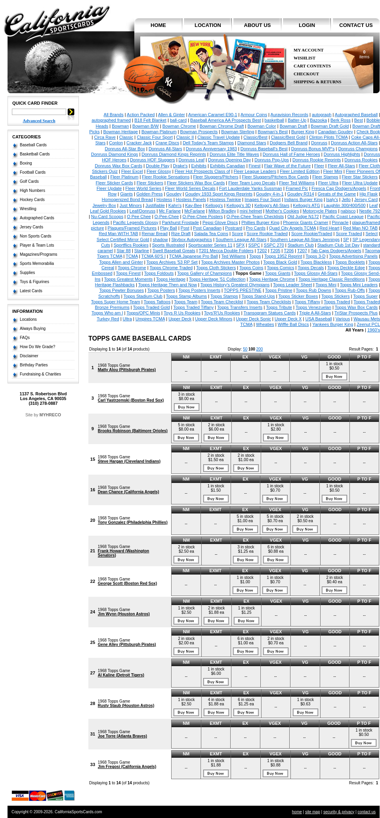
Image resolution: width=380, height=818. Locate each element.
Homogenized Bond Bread (127, 199)
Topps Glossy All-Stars (316, 273)
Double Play (157, 165)
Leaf (373, 205)
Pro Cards (255, 228)
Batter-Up (297, 120)
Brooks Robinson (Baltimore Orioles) (133, 431)
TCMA (132, 256)
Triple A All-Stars (315, 312)
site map (312, 812)
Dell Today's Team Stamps (208, 142)
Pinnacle (340, 222)
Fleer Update (109, 188)
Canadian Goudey (335, 131)
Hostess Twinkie (225, 199)
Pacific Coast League (343, 216)
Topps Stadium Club (143, 296)
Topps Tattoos (156, 301)
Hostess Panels (191, 199)
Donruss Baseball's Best (264, 148)
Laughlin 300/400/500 (345, 205)
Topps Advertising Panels (353, 256)
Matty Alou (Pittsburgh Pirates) (127, 370)
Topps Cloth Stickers (216, 267)
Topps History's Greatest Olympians (235, 284)
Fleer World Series (143, 188)
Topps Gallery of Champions (204, 273)
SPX (240, 245)
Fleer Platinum (124, 176)
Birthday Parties (34, 365)
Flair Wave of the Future (287, 165)
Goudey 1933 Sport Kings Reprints (218, 194)
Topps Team (185, 301)
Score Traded (349, 233)
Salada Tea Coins (211, 233)
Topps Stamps (224, 296)
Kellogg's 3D (239, 205)
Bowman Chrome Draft (222, 126)
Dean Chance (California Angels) (128, 492)
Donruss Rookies (361, 159)
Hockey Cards (32, 199)
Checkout (306, 74)
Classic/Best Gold (288, 137)
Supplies (27, 272)
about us (257, 25)
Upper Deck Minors (213, 318)
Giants (126, 194)
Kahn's (174, 205)
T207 (302, 250)
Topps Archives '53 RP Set (172, 262)
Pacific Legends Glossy (135, 222)
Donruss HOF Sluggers (152, 159)
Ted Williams (233, 256)
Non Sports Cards (35, 236)
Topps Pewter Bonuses (121, 290)
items (364, 54)
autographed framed (111, 120)
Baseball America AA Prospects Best (225, 120)
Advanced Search (39, 120)
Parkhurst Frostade (180, 222)
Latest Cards (31, 291)
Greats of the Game (337, 194)
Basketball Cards (35, 154)
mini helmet (251, 211)
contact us (355, 25)
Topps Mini (325, 284)
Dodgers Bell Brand (288, 142)
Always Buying (33, 328)
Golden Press (149, 194)
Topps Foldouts (159, 273)
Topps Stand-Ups (258, 296)
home (158, 25)
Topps (255, 256)
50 (245, 349)
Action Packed (141, 114)
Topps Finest (128, 273)
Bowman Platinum (159, 131)
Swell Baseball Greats (174, 250)
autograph (322, 114)
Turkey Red (108, 318)
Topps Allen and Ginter (121, 262)
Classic (126, 137)
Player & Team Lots (37, 245)
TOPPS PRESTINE (243, 290)
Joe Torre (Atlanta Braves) (122, 736)
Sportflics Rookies (131, 245)
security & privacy (338, 812)
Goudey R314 (300, 194)
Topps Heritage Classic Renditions (331, 279)
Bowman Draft (293, 126)
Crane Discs (167, 142)
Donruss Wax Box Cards (118, 165)
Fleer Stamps (325, 176)
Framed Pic (297, 188)
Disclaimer (29, 356)
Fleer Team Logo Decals (251, 182)
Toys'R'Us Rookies (222, 312)
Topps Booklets (350, 262)
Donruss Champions (358, 148)
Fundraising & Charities (40, 374)
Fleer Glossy (159, 171)
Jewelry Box (104, 205)
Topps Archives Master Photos (230, 262)
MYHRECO (50, 414)
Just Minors (131, 205)
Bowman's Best (272, 131)
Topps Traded (337, 301)
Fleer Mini (332, 171)
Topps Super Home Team (115, 301)
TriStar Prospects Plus (356, 312)
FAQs (25, 337)
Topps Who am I (107, 312)
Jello (346, 199)
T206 (289, 250)
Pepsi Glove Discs (220, 222)
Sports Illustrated (168, 245)
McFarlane (194, 211)
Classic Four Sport (154, 137)
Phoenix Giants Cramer (305, 222)
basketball (275, 120)
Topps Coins (251, 267)
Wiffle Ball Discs (293, 324)
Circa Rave (104, 137)
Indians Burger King (303, 199)
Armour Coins (254, 114)
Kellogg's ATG (306, 205)
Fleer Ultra (328, 182)
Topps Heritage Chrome (272, 279)
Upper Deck (179, 318)
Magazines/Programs (38, 254)
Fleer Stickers (150, 182)
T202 (262, 250)
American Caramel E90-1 (212, 114)
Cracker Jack (139, 142)
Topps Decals (311, 267)
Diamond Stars (251, 142)
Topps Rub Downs (313, 290)
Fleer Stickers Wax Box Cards (196, 182)
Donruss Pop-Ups (271, 159)
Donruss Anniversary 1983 (211, 148)
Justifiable (155, 205)
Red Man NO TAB (360, 228)
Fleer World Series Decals (190, 188)
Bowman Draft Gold (330, 126)
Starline (141, 250)
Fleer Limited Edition (299, 171)
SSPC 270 (274, 245)
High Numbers (32, 190)
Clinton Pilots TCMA (328, 137)
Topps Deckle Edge (346, 267)
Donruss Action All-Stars (354, 142)
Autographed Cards (37, 218)
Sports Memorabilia (37, 263)
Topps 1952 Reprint (283, 256)
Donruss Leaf (191, 159)
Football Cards (33, 172)
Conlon (116, 142)
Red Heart (329, 228)
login (307, 25)
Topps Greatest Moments (128, 279)
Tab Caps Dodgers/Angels (336, 250)
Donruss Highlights (342, 154)
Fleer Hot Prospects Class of (202, 171)
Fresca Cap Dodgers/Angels (338, 188)
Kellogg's (214, 205)
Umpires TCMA (150, 318)
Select (372, 233)
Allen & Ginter (171, 114)
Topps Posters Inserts (199, 290)
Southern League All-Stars (241, 239)
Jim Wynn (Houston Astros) (124, 614)
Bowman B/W (145, 126)
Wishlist (304, 58)
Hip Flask (368, 194)
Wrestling (28, 209)
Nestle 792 (369, 211)
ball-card (178, 120)
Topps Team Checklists (268, 301)
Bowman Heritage (120, 131)
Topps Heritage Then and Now (167, 284)
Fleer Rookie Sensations (165, 176)
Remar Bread (155, 233)
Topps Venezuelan (313, 307)
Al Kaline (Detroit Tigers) (121, 675)
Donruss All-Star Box (125, 148)
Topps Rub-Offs (350, 290)
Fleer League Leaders (255, 171)
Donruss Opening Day (229, 159)
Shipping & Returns (317, 82)
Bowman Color (262, 126)
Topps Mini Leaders (359, 284)
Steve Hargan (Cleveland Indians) (129, 461)
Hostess (164, 199)
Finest (255, 165)
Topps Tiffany (308, 301)
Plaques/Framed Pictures (132, 228)
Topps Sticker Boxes (298, 296)
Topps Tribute (279, 307)
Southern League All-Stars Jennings (305, 239)
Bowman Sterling (237, 131)
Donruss (319, 142)
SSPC (254, 245)
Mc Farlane (170, 211)
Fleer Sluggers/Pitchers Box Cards (275, 176)
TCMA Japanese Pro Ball (193, 256)
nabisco (348, 211)
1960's (373, 330)
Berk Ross (340, 120)
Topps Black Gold (280, 262)
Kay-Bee (193, 205)
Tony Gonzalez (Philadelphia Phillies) (133, 522)
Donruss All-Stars (165, 148)
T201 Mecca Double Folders (226, 250)
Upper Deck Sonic (253, 318)
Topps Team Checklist (222, 301)
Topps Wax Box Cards (356, 307)
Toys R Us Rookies (182, 312)
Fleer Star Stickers (360, 176)
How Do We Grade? (37, 347)
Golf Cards (29, 181)
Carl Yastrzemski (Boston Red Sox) (131, 400)
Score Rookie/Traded (311, 233)
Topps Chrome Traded (171, 267)
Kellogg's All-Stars (271, 205)
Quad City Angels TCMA (292, 228)
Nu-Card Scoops (107, 216)
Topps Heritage (170, 279)
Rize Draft (181, 233)
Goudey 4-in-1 (270, 194)
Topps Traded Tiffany (193, 307)
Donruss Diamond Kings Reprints (173, 154)
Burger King (302, 131)
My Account (309, 50)
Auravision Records (289, 114)
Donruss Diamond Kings (114, 154)
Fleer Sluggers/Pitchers (215, 176)
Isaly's (332, 199)
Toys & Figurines (34, 282)
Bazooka (318, 120)
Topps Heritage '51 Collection (217, 279)
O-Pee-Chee (167, 216)
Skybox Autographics (191, 239)
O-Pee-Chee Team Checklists (255, 216)
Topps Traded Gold (151, 307)
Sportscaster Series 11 (210, 245)
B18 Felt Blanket (150, 120)
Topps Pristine (278, 290)
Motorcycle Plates (320, 211)
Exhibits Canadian (227, 165)
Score (237, 233)
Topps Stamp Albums (186, 296)
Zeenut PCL (368, 324)
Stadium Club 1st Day (338, 245)
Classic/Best (255, 137)
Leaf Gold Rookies (108, 211)
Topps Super (365, 296)
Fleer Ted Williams (297, 182)
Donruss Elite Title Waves (234, 154)
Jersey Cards (31, 227)
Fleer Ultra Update (360, 182)
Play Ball (168, 228)
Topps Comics (280, 267)
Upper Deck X (288, 318)
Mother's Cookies (282, 211)
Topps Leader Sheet (292, 284)
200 (259, 349)
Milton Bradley (222, 211)
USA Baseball (318, 318)
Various (343, 318)
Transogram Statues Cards (270, 312)
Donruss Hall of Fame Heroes (291, 154)
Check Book (368, 131)
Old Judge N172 (303, 216)
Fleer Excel (132, 171)
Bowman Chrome (179, 126)
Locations (28, 319)
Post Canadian (207, 228)
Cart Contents (312, 66)
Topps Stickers (335, 296)
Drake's (180, 165)
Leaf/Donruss (142, 211)
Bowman (120, 126)
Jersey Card (366, 199)
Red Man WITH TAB (118, 233)
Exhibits (198, 165)
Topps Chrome (132, 267)
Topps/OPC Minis (143, 312)
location (208, 25)
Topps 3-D (315, 256)
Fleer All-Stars (341, 165)
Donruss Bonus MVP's (313, 148)
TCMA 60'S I (153, 256)
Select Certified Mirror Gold (123, 239)
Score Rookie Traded (267, 233)
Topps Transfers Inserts (239, 307)
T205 (275, 250)
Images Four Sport (262, 199)
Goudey (174, 194)
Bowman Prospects (199, 131)
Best (358, 120)
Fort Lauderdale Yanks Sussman (250, 188)
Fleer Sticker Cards (114, 182)
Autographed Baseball (356, 114)
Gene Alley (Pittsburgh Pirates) (127, 644)
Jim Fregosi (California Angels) (127, 766)
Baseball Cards (33, 145)
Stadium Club (301, 245)
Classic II (185, 137)
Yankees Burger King (332, 324)
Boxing (26, 163)
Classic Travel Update (218, 137)
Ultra (127, 318)
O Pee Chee (139, 216)
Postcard (233, 228)
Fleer (319, 165)
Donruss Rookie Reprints (316, 159)
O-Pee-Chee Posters (202, 216)
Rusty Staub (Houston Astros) (126, 705)
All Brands (114, 114)
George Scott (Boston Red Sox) (127, 583)
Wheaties (265, 324)
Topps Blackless (316, 262)
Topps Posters (161, 290)
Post (185, 228)
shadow (160, 239)
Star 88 (123, 250)
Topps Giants (277, 273)
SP (346, 239)
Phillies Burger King (260, 222)
